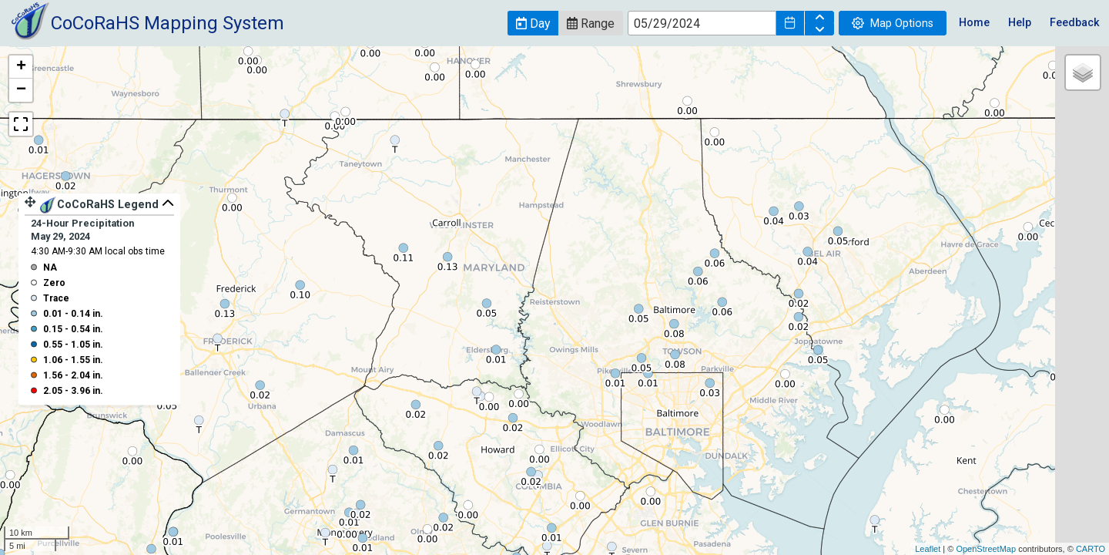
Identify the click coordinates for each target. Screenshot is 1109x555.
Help (1019, 22)
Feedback (1075, 22)
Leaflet (927, 548)
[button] (533, 23)
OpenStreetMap (986, 548)
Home (974, 22)
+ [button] (21, 67)
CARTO (1090, 548)
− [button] (21, 90)
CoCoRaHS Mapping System (167, 23)
